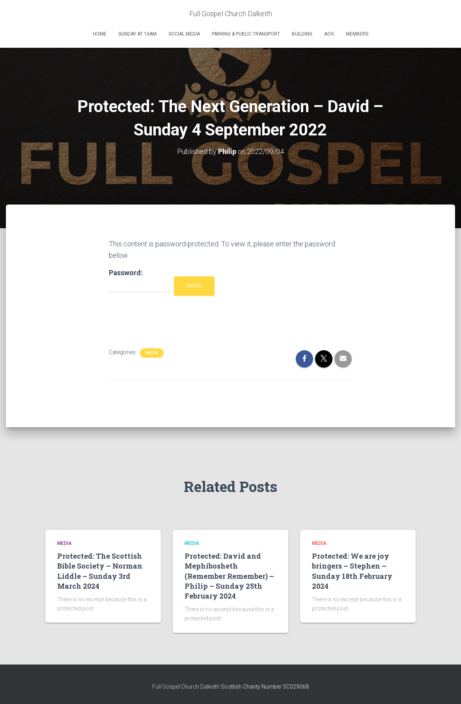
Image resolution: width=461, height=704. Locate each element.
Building (302, 34)
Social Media (184, 34)
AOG (329, 34)
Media (152, 353)
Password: (140, 280)
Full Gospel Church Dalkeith (186, 686)
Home (99, 34)
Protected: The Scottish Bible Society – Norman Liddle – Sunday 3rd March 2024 (99, 571)
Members (357, 34)
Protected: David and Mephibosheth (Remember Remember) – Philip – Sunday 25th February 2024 (229, 576)
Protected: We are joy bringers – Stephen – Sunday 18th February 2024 (352, 571)
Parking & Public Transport (246, 34)
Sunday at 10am (137, 34)
